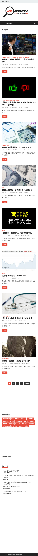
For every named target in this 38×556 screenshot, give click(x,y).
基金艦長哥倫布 (16, 235)
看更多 (4, 71)
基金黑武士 (14, 64)
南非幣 (3, 100)
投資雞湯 (11, 423)
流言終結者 (31, 423)
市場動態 (4, 57)
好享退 (12, 421)
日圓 (8, 57)
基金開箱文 (5, 421)
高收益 (17, 100)
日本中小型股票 (12, 57)
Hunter (6, 479)
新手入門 (17, 423)
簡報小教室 (14, 426)
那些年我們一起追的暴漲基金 (12, 486)
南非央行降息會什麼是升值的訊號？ (16, 361)
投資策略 (32, 421)
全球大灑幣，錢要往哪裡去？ (12, 471)
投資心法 (8, 316)
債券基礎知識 (6, 418)
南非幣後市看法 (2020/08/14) (14, 275)
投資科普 (26, 421)
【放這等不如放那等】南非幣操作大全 (17, 233)
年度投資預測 (18, 421)
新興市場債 (12, 100)
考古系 (26, 426)
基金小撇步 (30, 418)
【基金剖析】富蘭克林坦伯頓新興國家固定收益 (17, 482)
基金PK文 (23, 418)
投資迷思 (5, 423)
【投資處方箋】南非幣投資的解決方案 (17, 318)
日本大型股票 (19, 57)
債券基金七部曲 (15, 418)
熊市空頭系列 (6, 426)
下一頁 (27, 383)
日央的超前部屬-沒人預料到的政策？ (16, 147)
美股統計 (21, 426)
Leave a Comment (23, 64)
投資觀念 (8, 358)
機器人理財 (24, 423)
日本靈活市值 (26, 57)
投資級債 (8, 100)
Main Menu (9, 23)
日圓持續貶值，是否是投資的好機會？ (17, 190)
